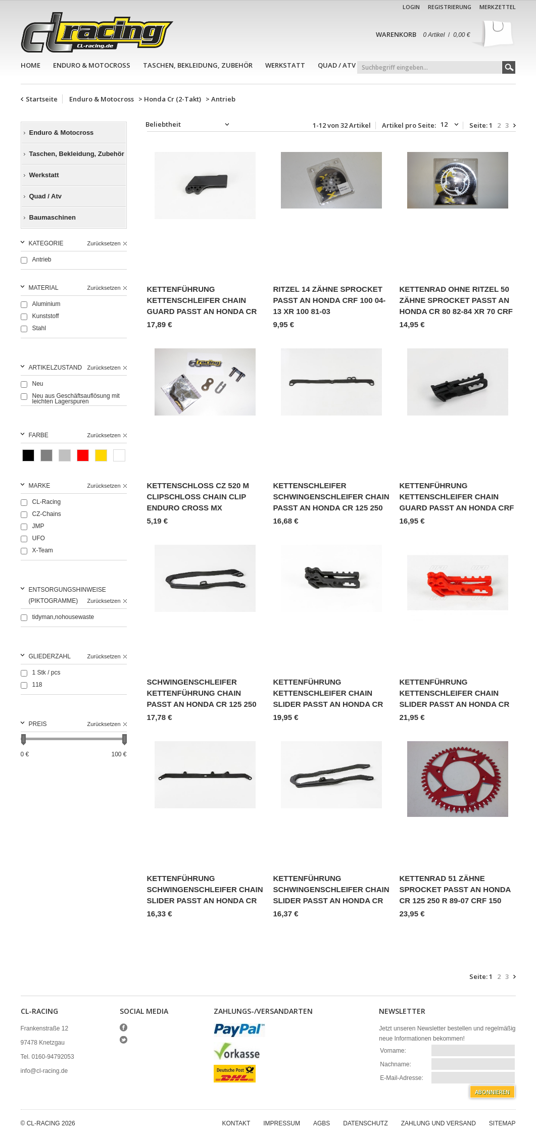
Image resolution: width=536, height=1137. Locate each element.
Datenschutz (365, 1123)
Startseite (42, 99)
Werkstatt (285, 65)
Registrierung (449, 7)
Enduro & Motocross (91, 65)
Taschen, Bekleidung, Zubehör (198, 65)
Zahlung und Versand (438, 1123)
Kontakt (236, 1123)
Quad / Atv (337, 65)
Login (411, 7)
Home (30, 65)
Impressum (281, 1123)
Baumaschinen (52, 217)
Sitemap (502, 1123)
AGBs (321, 1123)
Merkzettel (497, 7)
